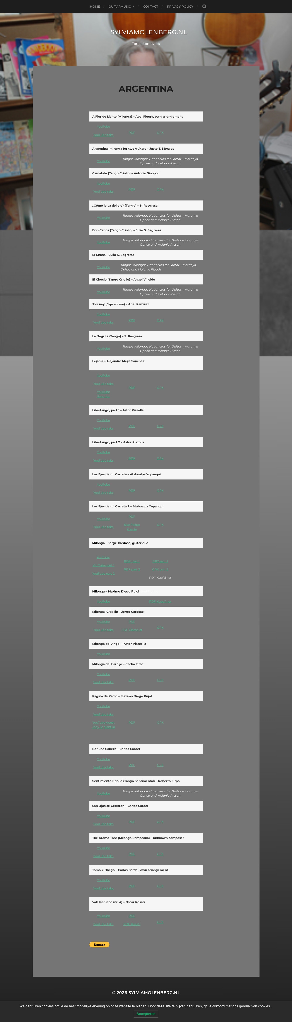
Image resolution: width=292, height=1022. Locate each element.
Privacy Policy (180, 7)
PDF (132, 132)
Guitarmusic (120, 7)
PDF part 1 (132, 561)
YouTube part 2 (103, 573)
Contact (150, 7)
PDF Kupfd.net (160, 577)
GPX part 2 (160, 569)
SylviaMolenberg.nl (149, 32)
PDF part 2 (132, 569)
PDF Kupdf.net (160, 601)
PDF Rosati (131, 924)
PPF (132, 765)
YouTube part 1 (103, 565)
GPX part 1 (160, 561)
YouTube (103, 126)
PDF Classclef (131, 630)
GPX (160, 132)
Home (95, 7)
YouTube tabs (103, 135)
